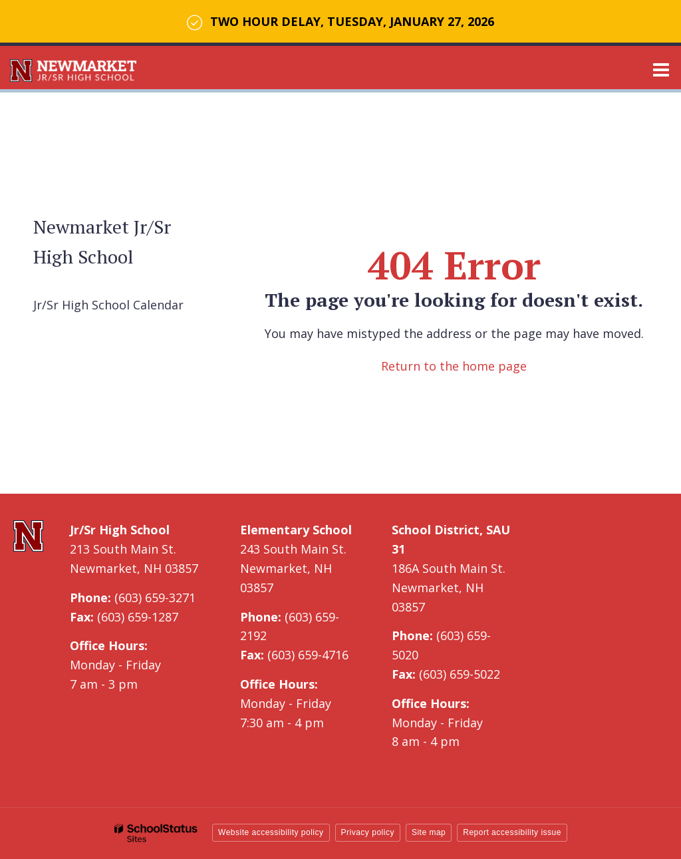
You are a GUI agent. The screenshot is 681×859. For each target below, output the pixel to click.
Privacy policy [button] (367, 832)
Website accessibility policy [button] (271, 832)
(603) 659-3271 (155, 597)
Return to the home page (454, 366)
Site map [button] (429, 832)
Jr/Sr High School (120, 530)
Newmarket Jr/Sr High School (102, 241)
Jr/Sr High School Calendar (108, 305)
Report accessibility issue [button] (512, 832)
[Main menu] (661, 69)
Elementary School (296, 530)
